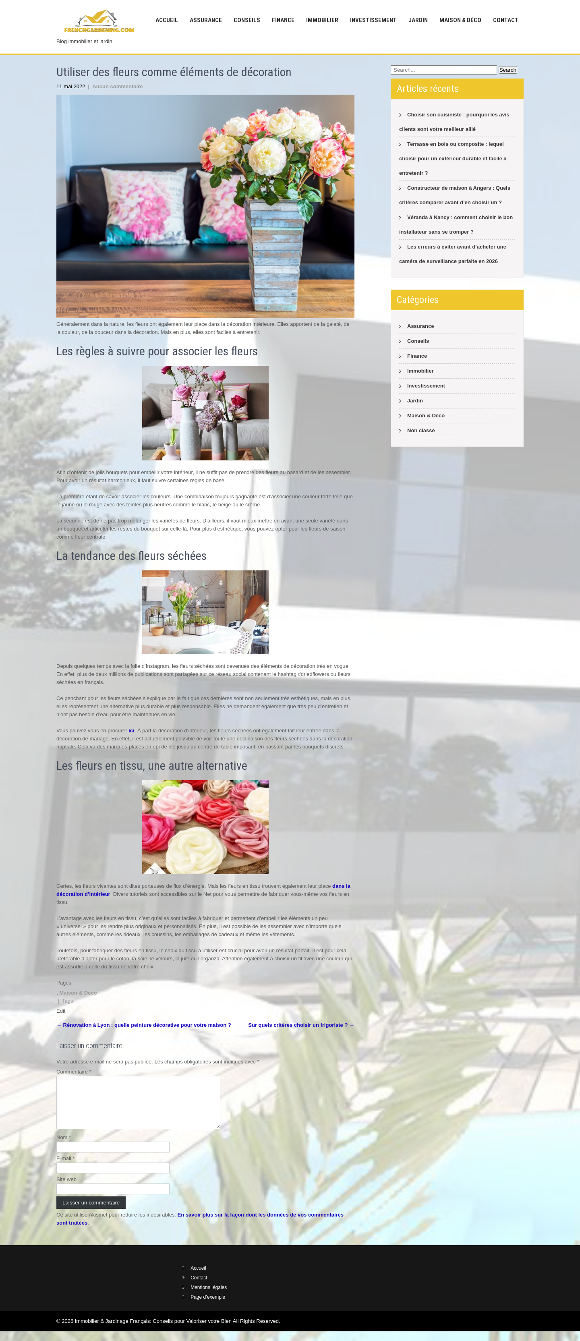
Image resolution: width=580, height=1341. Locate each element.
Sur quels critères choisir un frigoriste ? (301, 1025)
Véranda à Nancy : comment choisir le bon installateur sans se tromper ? (456, 224)
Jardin (418, 20)
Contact (505, 20)
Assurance (206, 20)
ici (131, 730)
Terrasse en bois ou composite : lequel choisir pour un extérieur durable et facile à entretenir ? (453, 158)
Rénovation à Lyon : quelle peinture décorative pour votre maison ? (143, 1025)
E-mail (65, 1168)
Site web (66, 1189)
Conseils (247, 20)
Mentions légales (209, 1297)
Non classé (421, 430)
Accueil (166, 20)
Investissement (373, 20)
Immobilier (322, 20)
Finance (283, 20)
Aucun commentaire (117, 86)
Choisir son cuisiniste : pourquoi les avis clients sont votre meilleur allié (454, 122)
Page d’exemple (208, 1307)
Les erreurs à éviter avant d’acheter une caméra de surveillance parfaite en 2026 (452, 254)
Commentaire (73, 1072)
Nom (63, 1147)
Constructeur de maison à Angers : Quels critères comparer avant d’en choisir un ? (454, 195)
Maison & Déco (460, 20)
